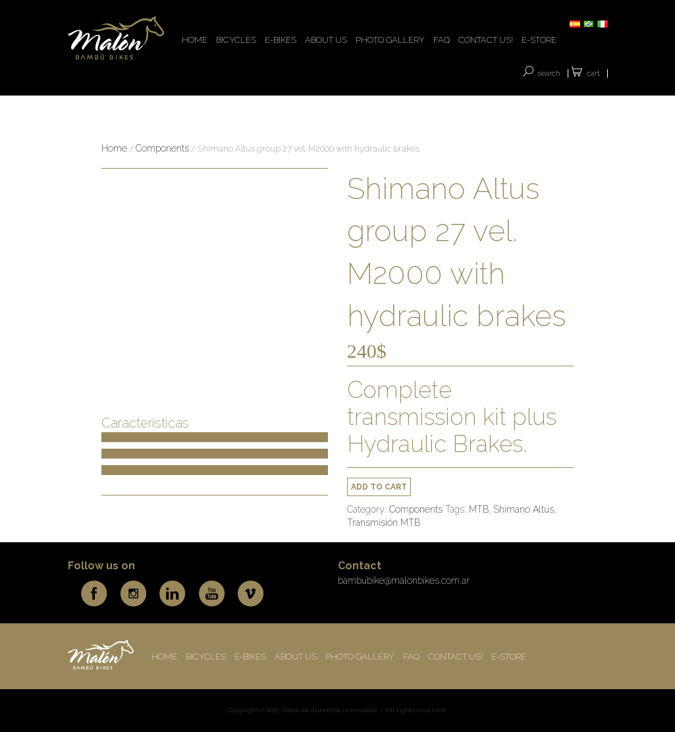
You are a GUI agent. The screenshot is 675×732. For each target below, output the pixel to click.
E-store (539, 40)
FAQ (441, 40)
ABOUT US (326, 40)
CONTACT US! (485, 40)
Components (162, 148)
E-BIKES (280, 40)
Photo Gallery (390, 40)
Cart (593, 73)
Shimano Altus (523, 509)
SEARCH (549, 73)
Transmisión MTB (383, 522)
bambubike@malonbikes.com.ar (404, 580)
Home (114, 148)
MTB (479, 509)
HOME (194, 40)
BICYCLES (236, 40)
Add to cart (379, 487)
